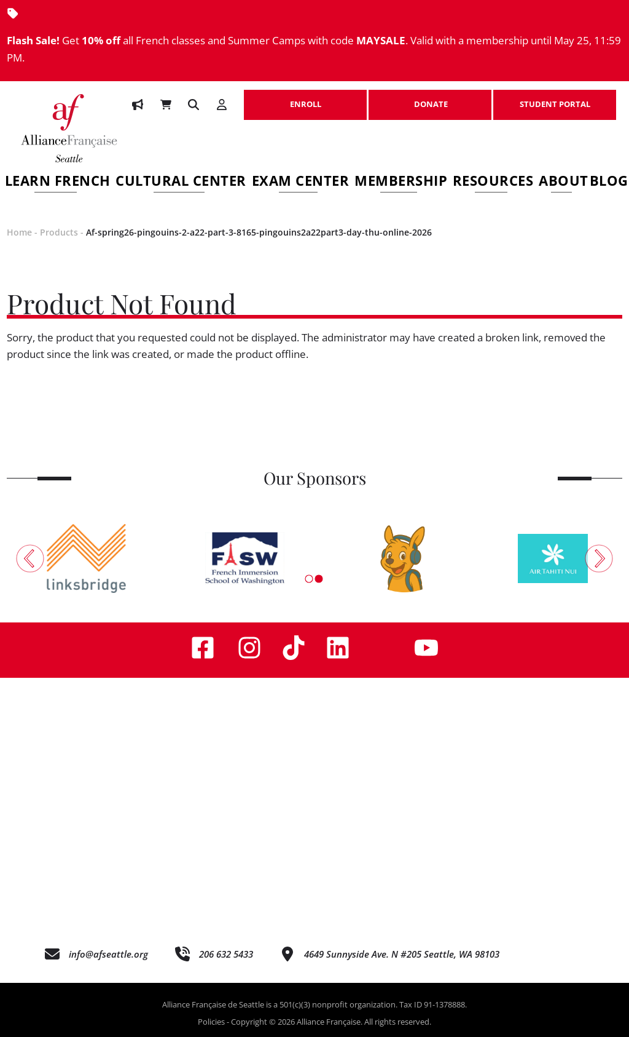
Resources (493, 182)
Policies (211, 1021)
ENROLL (305, 97)
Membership (400, 182)
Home (19, 232)
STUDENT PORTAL (555, 97)
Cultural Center (180, 182)
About (563, 182)
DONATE (430, 97)
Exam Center (301, 182)
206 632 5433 (226, 954)
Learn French (58, 182)
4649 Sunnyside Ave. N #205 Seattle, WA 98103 (401, 954)
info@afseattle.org (108, 954)
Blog (609, 182)
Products (59, 232)
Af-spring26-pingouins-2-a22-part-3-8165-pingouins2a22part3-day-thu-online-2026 (259, 232)
